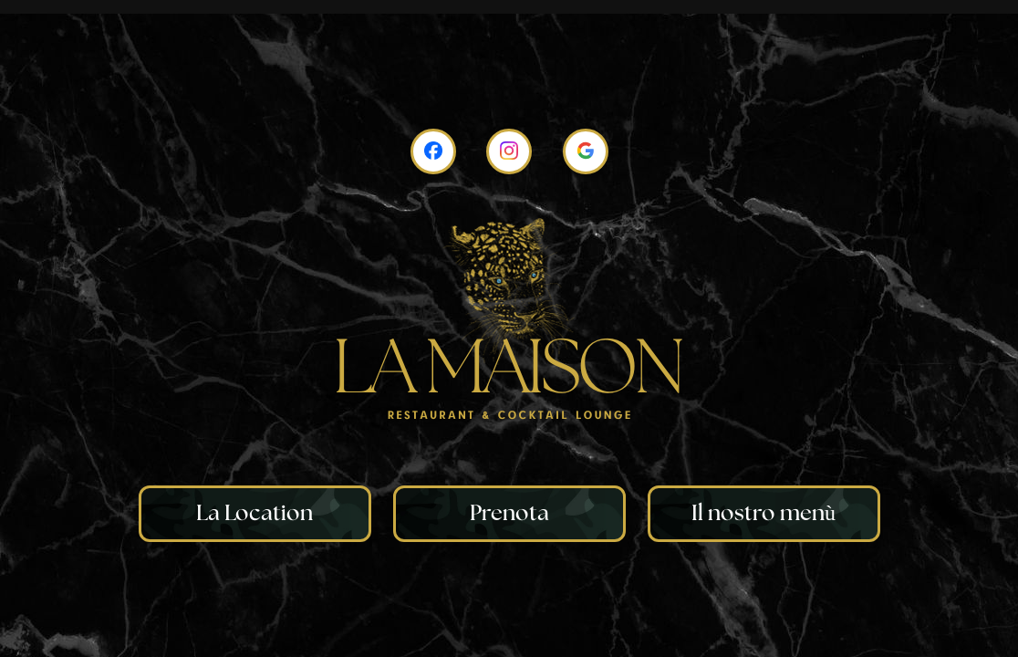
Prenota (509, 514)
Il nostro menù (763, 514)
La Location (254, 514)
